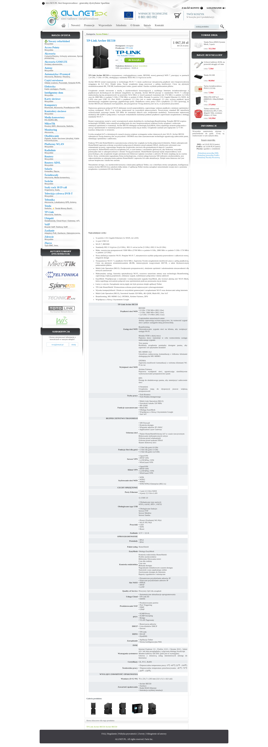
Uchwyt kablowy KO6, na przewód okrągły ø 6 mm (214, 63)
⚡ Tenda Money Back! (62, 209)
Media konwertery (61, 178)
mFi (78, 221)
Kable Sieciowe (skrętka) (62, 139)
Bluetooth (49, 108)
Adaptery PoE (51, 233)
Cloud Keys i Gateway (65, 221)
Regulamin (112, 733)
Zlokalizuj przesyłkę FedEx (208, 155)
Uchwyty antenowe (68, 56)
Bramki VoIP (50, 227)
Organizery (49, 190)
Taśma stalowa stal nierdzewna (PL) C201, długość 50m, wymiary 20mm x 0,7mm (213, 111)
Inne (56, 246)
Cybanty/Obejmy (52, 56)
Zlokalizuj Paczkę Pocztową (208, 157)
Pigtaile (48, 139)
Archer (108, 727)
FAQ (104, 733)
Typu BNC (49, 246)
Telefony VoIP (61, 227)
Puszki (62, 89)
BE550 (114, 727)
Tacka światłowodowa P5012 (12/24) (213, 87)
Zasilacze (61, 233)
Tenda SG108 (209, 75)
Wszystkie (49, 44)
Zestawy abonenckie (53, 64)
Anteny (73, 202)
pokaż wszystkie (139, 66)
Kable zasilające (52, 89)
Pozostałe (63, 83)
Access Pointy (102, 34)
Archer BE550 (99, 727)
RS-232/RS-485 (51, 120)
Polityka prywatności (127, 733)
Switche (69, 126)
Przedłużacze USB (71, 108)
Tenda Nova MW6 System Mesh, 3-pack (214, 43)
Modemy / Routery (62, 77)
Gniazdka (49, 171)
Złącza (56, 171)
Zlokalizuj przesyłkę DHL (208, 153)
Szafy (57, 190)
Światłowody (50, 221)
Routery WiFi (50, 126)
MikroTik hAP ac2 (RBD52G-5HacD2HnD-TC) (214, 99)
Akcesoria (49, 77)
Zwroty (141, 733)
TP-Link (129, 48)
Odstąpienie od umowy (156, 733)
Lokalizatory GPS (61, 202)
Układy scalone (51, 83)
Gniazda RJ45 (74, 83)
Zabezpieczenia (73, 233)
